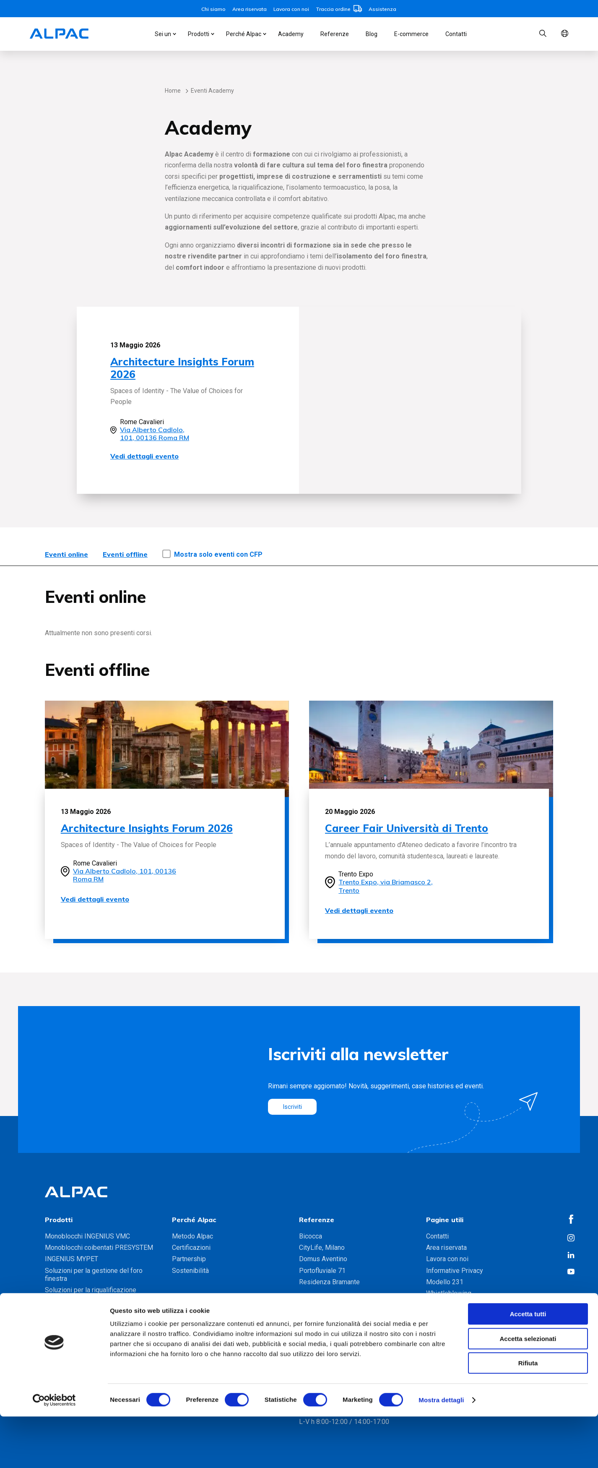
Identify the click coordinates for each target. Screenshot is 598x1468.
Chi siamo (213, 9)
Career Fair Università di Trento (406, 827)
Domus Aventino (323, 1259)
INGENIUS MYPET (71, 1259)
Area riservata (249, 9)
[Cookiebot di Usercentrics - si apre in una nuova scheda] (54, 1451)
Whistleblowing (448, 1293)
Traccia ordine (339, 9)
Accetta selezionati (527, 1390)
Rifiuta (528, 1414)
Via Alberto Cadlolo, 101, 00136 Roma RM (154, 433)
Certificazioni (191, 1248)
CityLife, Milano (322, 1248)
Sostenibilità (190, 1271)
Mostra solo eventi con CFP (218, 554)
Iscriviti (293, 1107)
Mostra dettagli (441, 1451)
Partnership (189, 1259)
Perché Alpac (243, 34)
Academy (291, 34)
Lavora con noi (291, 9)
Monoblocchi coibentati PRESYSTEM (99, 1248)
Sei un (163, 34)
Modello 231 (444, 1282)
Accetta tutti (528, 1365)
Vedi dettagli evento (144, 456)
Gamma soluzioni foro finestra (89, 1309)
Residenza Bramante (329, 1282)
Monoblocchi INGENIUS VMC (87, 1236)
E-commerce (411, 34)
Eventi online (66, 554)
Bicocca (310, 1236)
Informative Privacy (454, 1271)
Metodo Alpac (192, 1236)
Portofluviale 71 (322, 1271)
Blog (371, 34)
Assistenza (382, 9)
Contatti (456, 34)
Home (173, 90)
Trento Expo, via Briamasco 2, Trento (385, 886)
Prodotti (198, 34)
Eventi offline (125, 554)
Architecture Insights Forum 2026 (182, 368)
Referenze (334, 34)
